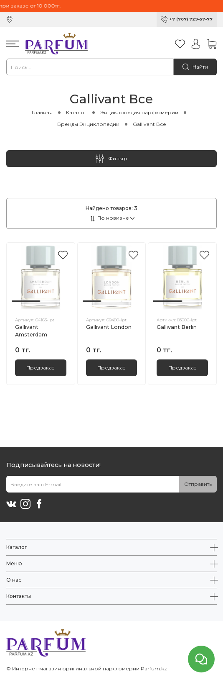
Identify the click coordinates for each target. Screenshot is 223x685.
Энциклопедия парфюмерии (139, 112)
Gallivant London (109, 327)
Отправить (198, 484)
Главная (42, 112)
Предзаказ (40, 367)
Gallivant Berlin (177, 327)
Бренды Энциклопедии (88, 124)
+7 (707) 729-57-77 (191, 19)
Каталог (76, 112)
